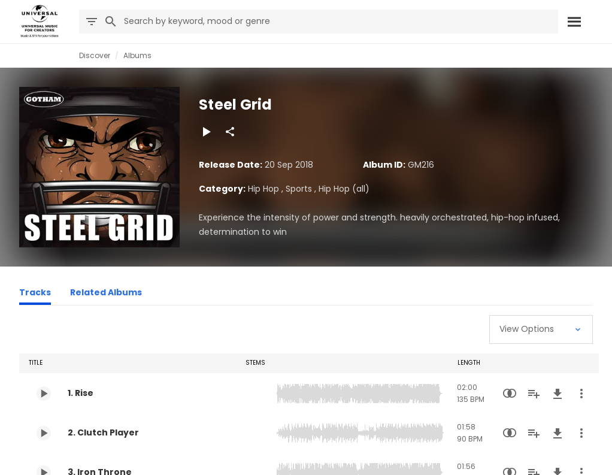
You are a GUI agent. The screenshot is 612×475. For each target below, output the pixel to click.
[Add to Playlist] (533, 393)
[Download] (557, 393)
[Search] (574, 21)
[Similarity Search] (509, 393)
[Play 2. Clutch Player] (43, 433)
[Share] (230, 132)
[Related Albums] (106, 294)
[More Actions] (581, 393)
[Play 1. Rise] (43, 393)
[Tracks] (35, 294)
